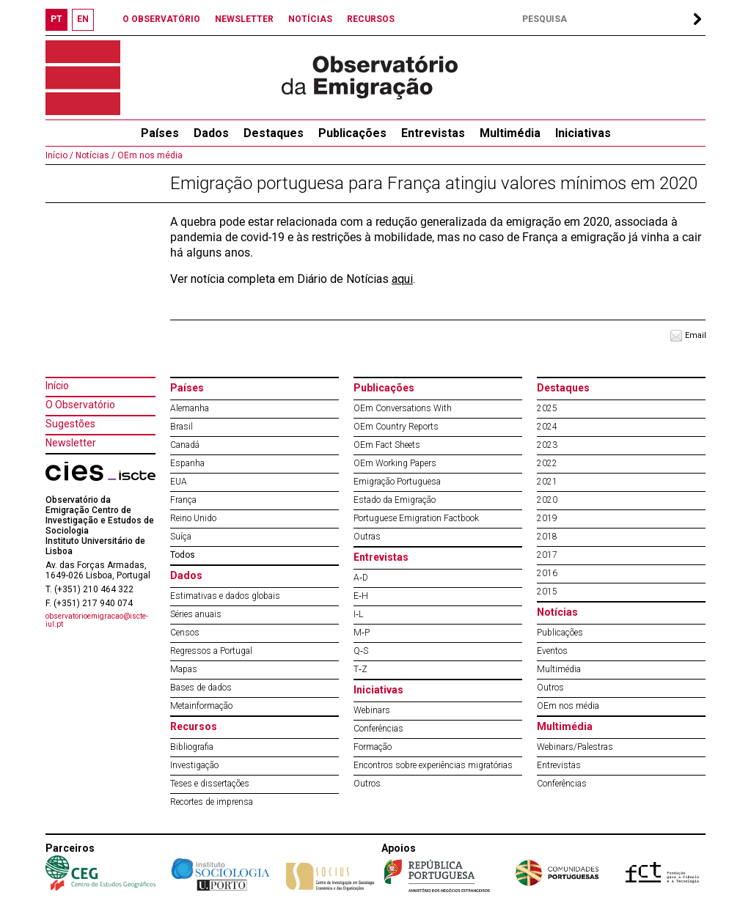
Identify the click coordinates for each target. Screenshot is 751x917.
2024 (547, 426)
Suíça (180, 536)
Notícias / (94, 155)
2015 (547, 591)
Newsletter (70, 443)
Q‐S (360, 651)
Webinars (371, 710)
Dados (211, 133)
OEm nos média (149, 155)
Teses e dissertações (209, 783)
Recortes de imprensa (211, 802)
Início (57, 385)
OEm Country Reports (396, 426)
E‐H (360, 596)
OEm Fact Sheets (386, 445)
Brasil (181, 426)
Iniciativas (583, 133)
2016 (547, 573)
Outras (367, 536)
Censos (184, 632)
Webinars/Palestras (575, 747)
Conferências (378, 728)
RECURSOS (371, 19)
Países (187, 388)
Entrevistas (433, 133)
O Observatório (80, 404)
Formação (372, 747)
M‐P (361, 632)
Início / (59, 155)
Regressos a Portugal (211, 651)
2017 (547, 555)
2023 (547, 445)
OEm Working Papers (394, 463)
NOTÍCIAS (310, 19)
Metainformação (201, 706)
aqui (402, 279)
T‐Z (360, 669)
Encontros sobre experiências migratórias (433, 765)
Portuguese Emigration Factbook (416, 518)
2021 (547, 481)
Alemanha (189, 408)
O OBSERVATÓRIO (161, 19)
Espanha (187, 463)
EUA (178, 481)
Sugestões (70, 424)
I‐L (358, 614)
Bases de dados (201, 687)
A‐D (360, 577)
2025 (547, 408)
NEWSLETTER (244, 19)
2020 (547, 500)
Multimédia (510, 133)
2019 (547, 518)
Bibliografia (191, 747)
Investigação (194, 765)
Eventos (552, 651)
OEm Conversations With (402, 408)
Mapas (183, 669)
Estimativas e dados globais (225, 596)
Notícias (557, 612)
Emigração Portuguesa (397, 481)
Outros (367, 783)
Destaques (273, 133)
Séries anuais (195, 614)
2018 (547, 536)
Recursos (193, 726)
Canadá (184, 445)
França (183, 500)
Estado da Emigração (394, 500)
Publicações (352, 133)
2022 (547, 463)
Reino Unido (193, 518)
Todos (182, 555)
